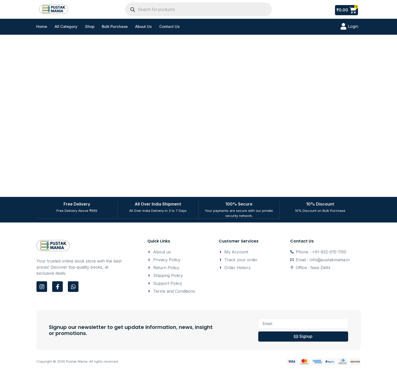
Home (41, 26)
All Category (66, 26)
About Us (144, 26)
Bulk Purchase (115, 26)
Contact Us (170, 26)
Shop (89, 26)
